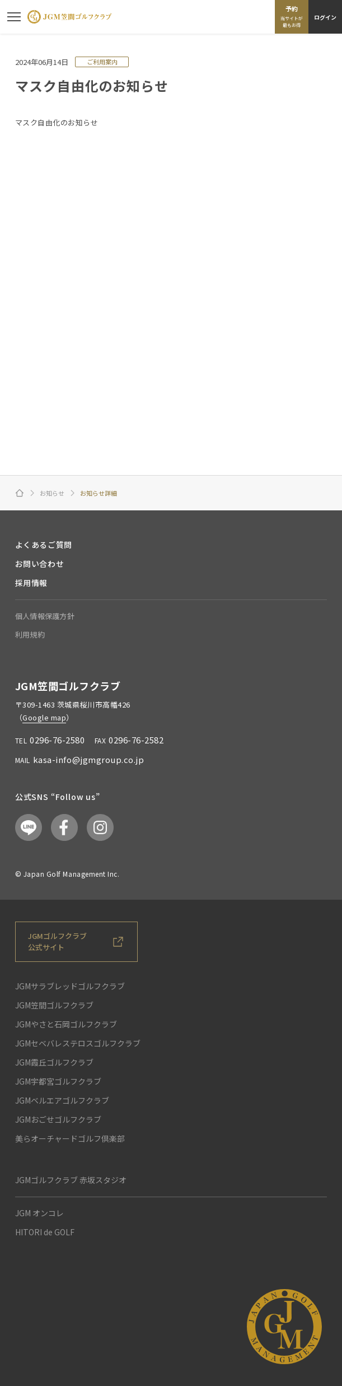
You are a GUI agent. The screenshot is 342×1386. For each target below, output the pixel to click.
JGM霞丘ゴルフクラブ (54, 1062)
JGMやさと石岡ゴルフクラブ (66, 1024)
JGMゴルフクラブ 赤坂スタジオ (71, 1179)
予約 (291, 16)
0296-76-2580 (57, 740)
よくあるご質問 (43, 544)
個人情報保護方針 (44, 616)
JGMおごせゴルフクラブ (58, 1119)
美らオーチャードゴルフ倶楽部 (70, 1138)
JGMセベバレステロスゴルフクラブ (77, 1043)
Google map (44, 717)
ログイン (325, 17)
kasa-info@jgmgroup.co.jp (88, 759)
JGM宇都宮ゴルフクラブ (58, 1081)
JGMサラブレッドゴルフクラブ (70, 986)
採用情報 (31, 582)
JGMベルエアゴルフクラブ (62, 1100)
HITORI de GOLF (44, 1232)
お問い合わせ (39, 563)
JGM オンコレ (39, 1212)
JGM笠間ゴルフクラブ (54, 1005)
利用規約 (30, 634)
